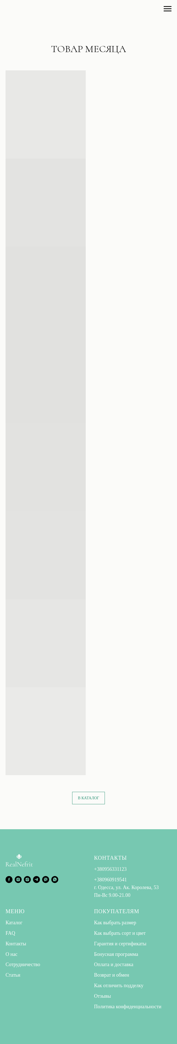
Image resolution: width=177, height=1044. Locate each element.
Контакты (16, 943)
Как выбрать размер (115, 922)
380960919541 (112, 879)
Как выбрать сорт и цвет (120, 933)
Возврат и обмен (111, 975)
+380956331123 (110, 869)
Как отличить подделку (118, 985)
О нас (11, 954)
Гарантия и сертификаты (120, 943)
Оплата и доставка (113, 964)
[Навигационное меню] (167, 9)
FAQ (10, 933)
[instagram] (18, 879)
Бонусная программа (116, 954)
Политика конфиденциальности (127, 1006)
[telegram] (36, 879)
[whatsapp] (54, 879)
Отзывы (102, 996)
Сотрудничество (23, 964)
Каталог (14, 922)
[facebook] (9, 879)
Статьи (13, 975)
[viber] (45, 879)
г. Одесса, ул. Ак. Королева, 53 (126, 887)
